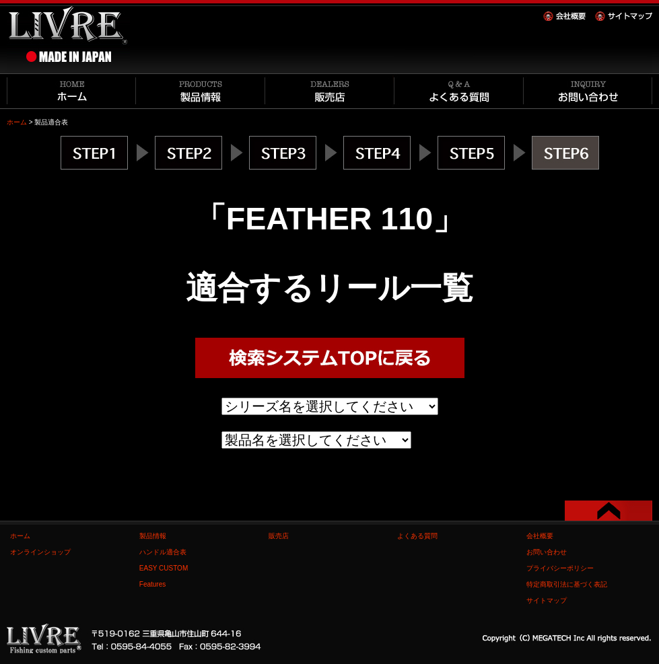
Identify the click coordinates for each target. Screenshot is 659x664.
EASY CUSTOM (163, 568)
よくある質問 (417, 536)
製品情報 (152, 536)
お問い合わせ (546, 552)
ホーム (17, 122)
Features (152, 584)
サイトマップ (546, 600)
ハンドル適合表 (162, 552)
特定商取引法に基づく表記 (566, 584)
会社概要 (539, 536)
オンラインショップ (40, 552)
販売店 (279, 536)
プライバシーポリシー (560, 568)
